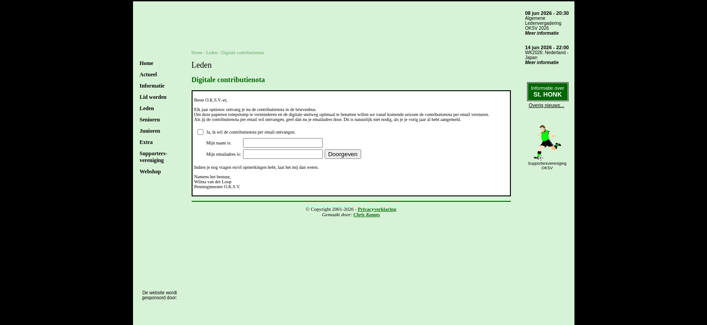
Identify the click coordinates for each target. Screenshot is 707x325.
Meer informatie (542, 33)
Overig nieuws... (547, 105)
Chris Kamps (367, 214)
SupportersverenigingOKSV (547, 165)
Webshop (150, 171)
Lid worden (153, 97)
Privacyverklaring (377, 209)
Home (147, 63)
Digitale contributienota (242, 52)
